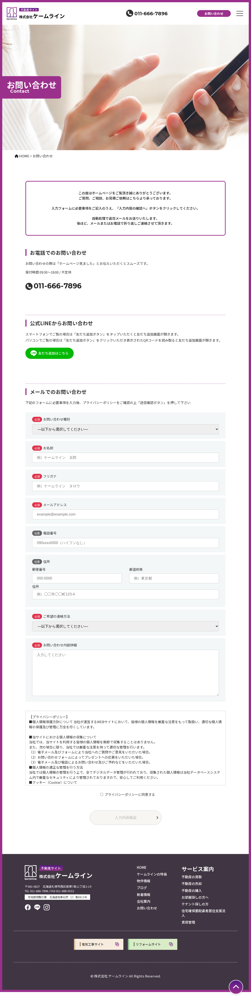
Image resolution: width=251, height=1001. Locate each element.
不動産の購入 (192, 899)
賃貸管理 (188, 931)
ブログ (142, 896)
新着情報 (143, 903)
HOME (142, 876)
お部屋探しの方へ (195, 906)
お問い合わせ (213, 13)
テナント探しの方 (195, 913)
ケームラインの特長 (152, 883)
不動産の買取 (192, 885)
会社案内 (143, 910)
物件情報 (143, 889)
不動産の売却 (192, 892)
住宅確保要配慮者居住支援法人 (203, 921)
